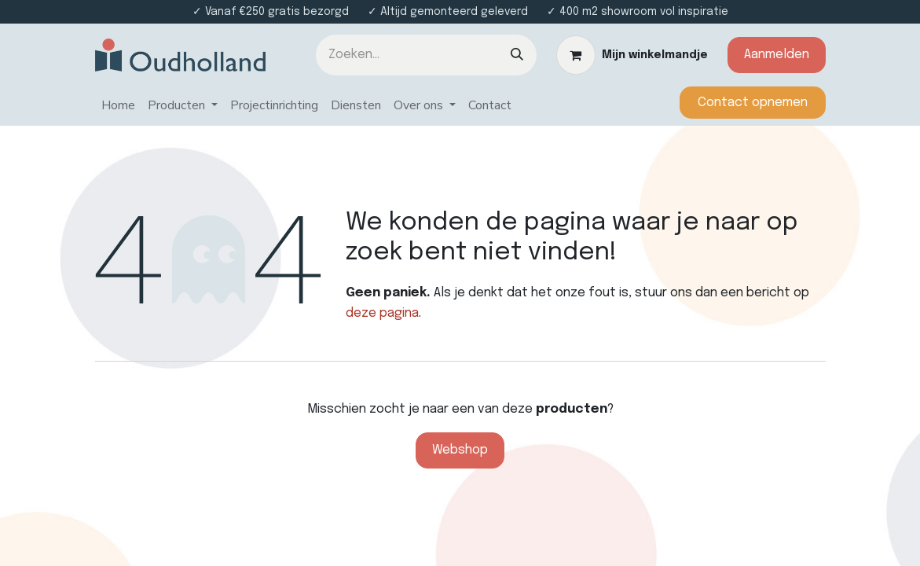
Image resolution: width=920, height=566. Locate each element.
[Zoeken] (517, 55)
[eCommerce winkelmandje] (632, 55)
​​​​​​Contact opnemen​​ (753, 102)
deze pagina (382, 313)
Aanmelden (776, 54)
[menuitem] (118, 106)
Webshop (460, 450)
